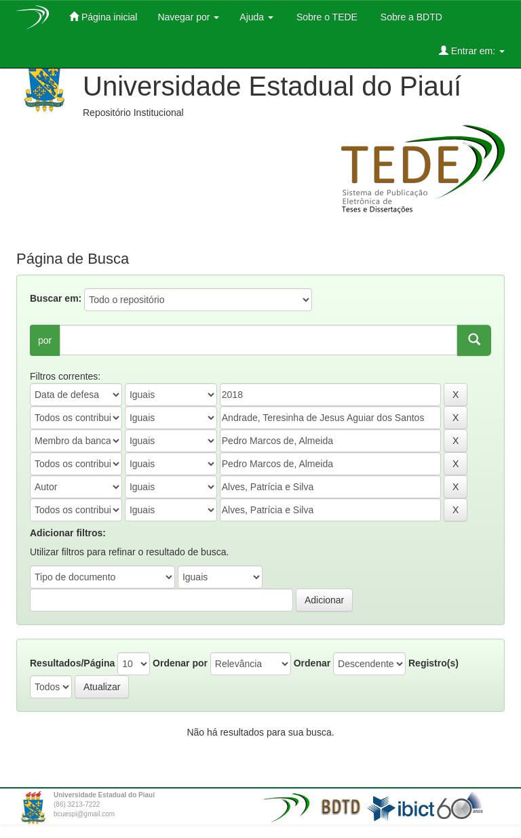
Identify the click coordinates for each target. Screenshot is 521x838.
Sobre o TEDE (326, 17)
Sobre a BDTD (410, 17)
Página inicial (103, 16)
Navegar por (188, 17)
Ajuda (256, 17)
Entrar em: (472, 50)
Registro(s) (433, 663)
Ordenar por (180, 663)
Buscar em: (55, 298)
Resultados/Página (72, 663)
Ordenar (312, 663)
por (45, 340)
